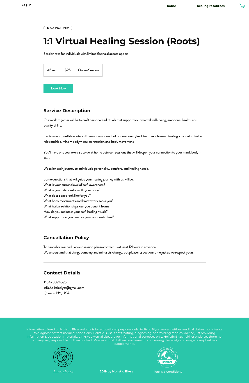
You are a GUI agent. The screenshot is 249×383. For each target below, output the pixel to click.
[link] (58, 88)
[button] (242, 5)
